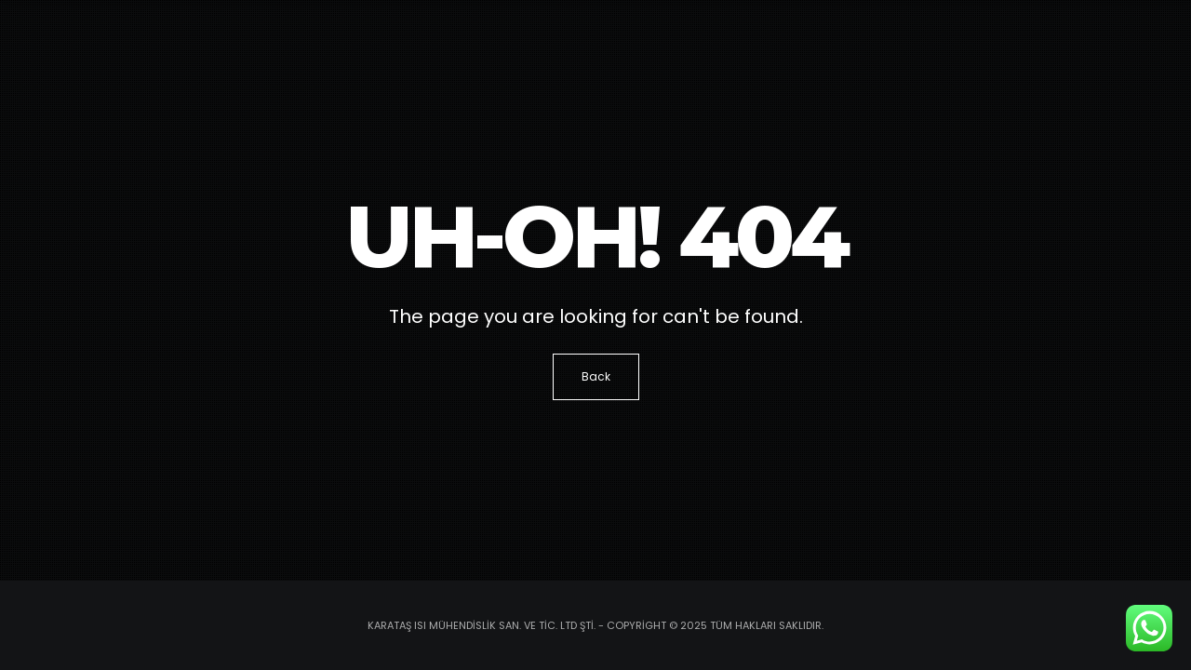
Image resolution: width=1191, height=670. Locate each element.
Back (596, 376)
